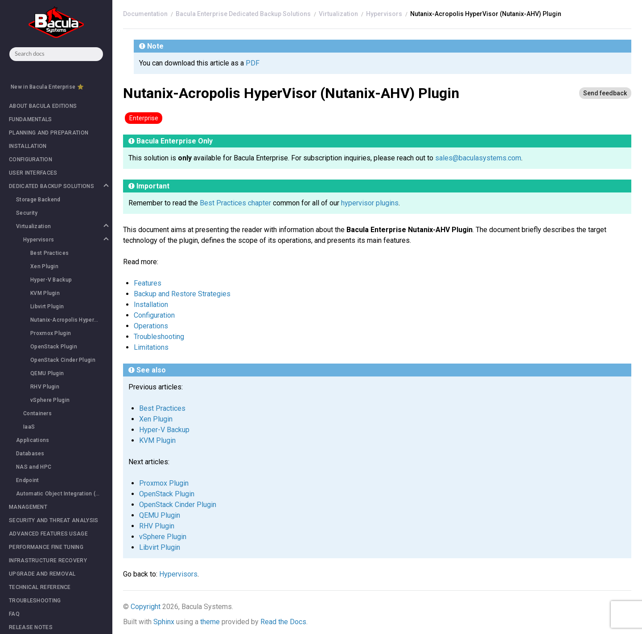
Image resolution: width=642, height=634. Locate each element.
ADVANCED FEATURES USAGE (48, 534)
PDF (252, 63)
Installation (151, 304)
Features (147, 283)
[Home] (145, 13)
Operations (151, 326)
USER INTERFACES (33, 173)
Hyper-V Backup (51, 280)
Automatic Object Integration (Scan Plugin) (64, 494)
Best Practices (49, 253)
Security (26, 213)
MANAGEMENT (28, 507)
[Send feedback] (605, 93)
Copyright (145, 606)
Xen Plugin (44, 266)
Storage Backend (38, 199)
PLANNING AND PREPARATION (48, 133)
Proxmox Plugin (50, 333)
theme (210, 622)
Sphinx (163, 622)
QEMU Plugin (47, 373)
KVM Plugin (45, 293)
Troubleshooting (159, 336)
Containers (37, 413)
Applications (32, 440)
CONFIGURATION (30, 159)
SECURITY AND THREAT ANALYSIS (53, 520)
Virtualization (62, 226)
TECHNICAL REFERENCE (40, 587)
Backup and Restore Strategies (182, 294)
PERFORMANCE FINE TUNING (46, 547)
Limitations (151, 347)
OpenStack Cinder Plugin (62, 360)
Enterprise (143, 118)
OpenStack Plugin (53, 347)
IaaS (29, 427)
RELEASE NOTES (31, 627)
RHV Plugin (44, 387)
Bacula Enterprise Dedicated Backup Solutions (243, 13)
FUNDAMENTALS (30, 119)
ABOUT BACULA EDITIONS (43, 106)
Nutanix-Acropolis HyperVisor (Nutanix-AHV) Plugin (71, 320)
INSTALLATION (28, 146)
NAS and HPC (33, 467)
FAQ (14, 614)
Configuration (154, 315)
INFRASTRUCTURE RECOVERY (48, 560)
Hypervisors (65, 240)
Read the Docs (283, 622)
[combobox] (56, 54)
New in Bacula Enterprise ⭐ (47, 87)
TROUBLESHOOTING (35, 600)
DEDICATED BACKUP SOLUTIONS (58, 186)
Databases (30, 453)
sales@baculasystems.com (478, 158)
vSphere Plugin (50, 400)
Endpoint (27, 480)
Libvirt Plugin (47, 306)
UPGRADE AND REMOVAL (42, 574)
